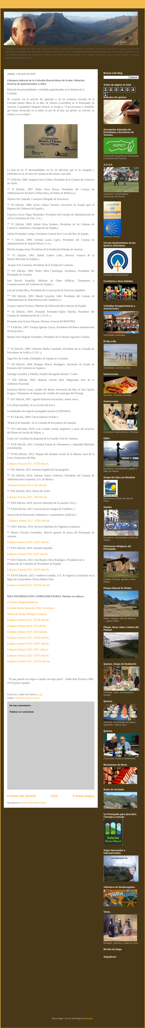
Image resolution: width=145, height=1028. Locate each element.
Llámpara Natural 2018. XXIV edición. (28, 542)
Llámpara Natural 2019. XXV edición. (28, 554)
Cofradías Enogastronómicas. (23, 602)
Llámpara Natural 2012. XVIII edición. (28, 463)
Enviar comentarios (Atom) (34, 803)
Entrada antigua (83, 796)
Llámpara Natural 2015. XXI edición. (27, 497)
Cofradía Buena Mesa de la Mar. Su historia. (31, 608)
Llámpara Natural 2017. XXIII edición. (29, 520)
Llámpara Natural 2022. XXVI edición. (28, 569)
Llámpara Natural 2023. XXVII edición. (28, 585)
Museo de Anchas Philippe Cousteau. (27, 614)
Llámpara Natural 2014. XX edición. (27, 485)
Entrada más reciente (21, 796)
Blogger (89, 1018)
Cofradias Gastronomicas (27, 698)
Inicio (54, 796)
